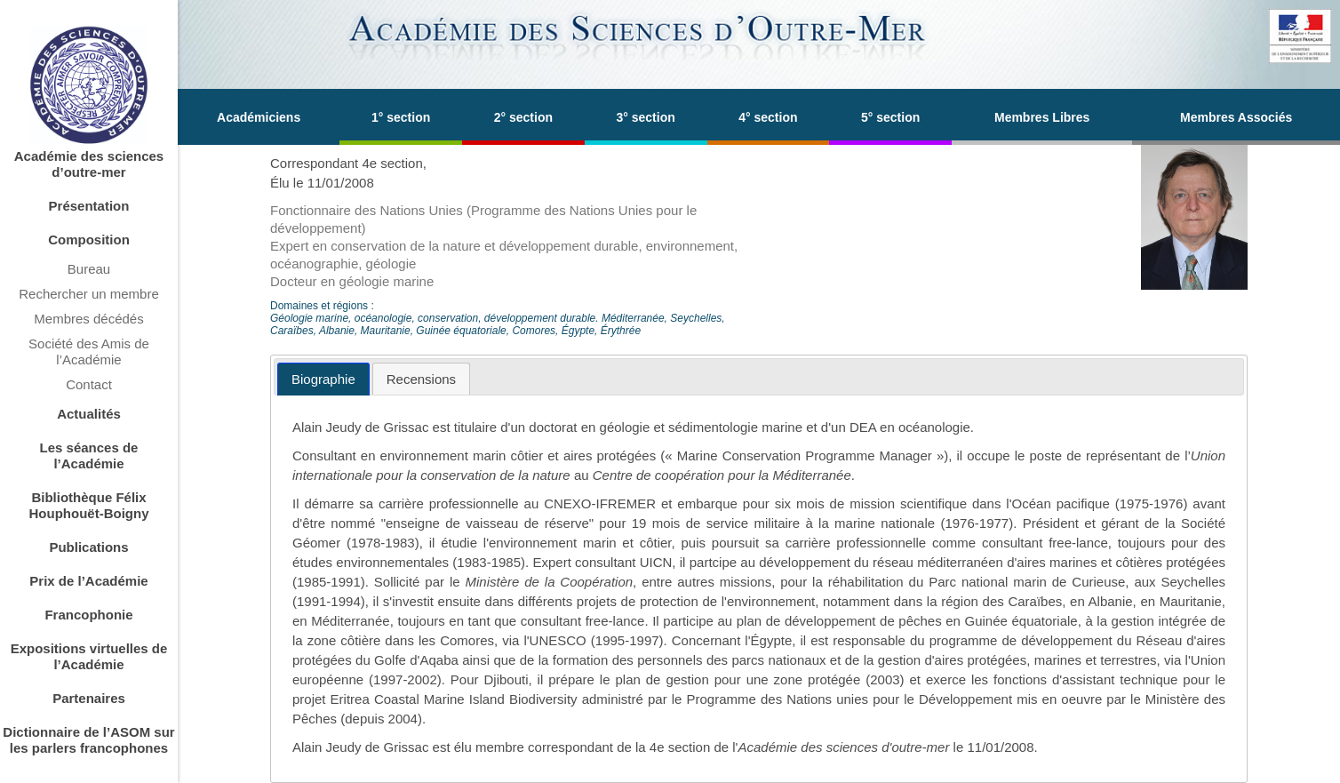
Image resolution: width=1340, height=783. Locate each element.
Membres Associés (1236, 117)
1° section (400, 117)
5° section (890, 117)
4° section (767, 117)
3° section (645, 117)
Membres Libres (1041, 117)
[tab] (323, 379)
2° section (523, 117)
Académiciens (258, 117)
